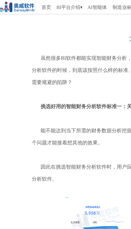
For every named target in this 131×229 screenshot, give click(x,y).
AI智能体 (97, 7)
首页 (46, 7)
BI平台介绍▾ (69, 7)
